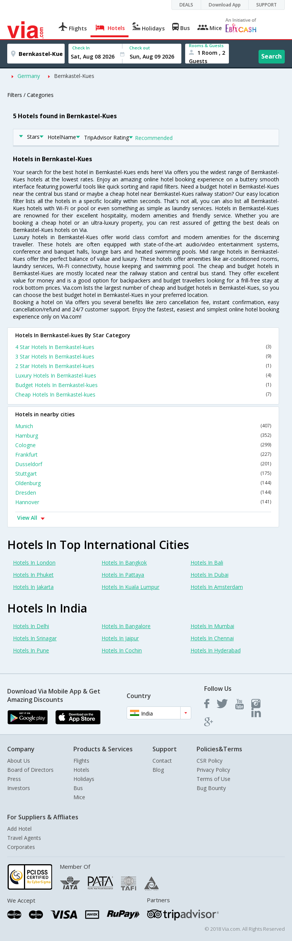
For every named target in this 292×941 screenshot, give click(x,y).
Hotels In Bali (206, 562)
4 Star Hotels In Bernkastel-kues (143, 347)
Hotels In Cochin (122, 650)
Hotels (81, 769)
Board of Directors (30, 769)
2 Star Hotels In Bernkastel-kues (143, 366)
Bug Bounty (211, 788)
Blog (158, 769)
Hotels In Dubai (209, 574)
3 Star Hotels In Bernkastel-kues (143, 356)
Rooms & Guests (206, 45)
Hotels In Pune (31, 650)
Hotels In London (34, 562)
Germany (28, 75)
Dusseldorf (143, 464)
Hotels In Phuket (33, 574)
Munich (143, 426)
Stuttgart (143, 473)
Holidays (83, 778)
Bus (78, 788)
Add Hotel (19, 828)
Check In (81, 48)
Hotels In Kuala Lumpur (130, 586)
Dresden (143, 492)
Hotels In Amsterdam (216, 586)
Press (14, 778)
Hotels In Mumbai (212, 626)
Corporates (21, 847)
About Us (18, 760)
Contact (162, 760)
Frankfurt (143, 454)
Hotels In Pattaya (123, 574)
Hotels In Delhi (31, 626)
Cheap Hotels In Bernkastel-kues (143, 394)
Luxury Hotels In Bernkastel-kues (143, 375)
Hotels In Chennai (212, 638)
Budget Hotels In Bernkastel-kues (143, 385)
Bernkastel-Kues (74, 75)
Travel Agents (24, 837)
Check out (139, 48)
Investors (18, 788)
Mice (79, 797)
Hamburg (143, 435)
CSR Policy (209, 760)
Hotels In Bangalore (126, 626)
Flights (81, 760)
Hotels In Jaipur (120, 638)
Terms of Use (213, 778)
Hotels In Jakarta (33, 586)
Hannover (143, 502)
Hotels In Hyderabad (215, 650)
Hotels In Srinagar (35, 638)
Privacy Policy (213, 769)
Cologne (143, 445)
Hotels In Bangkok (124, 562)
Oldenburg (143, 483)
